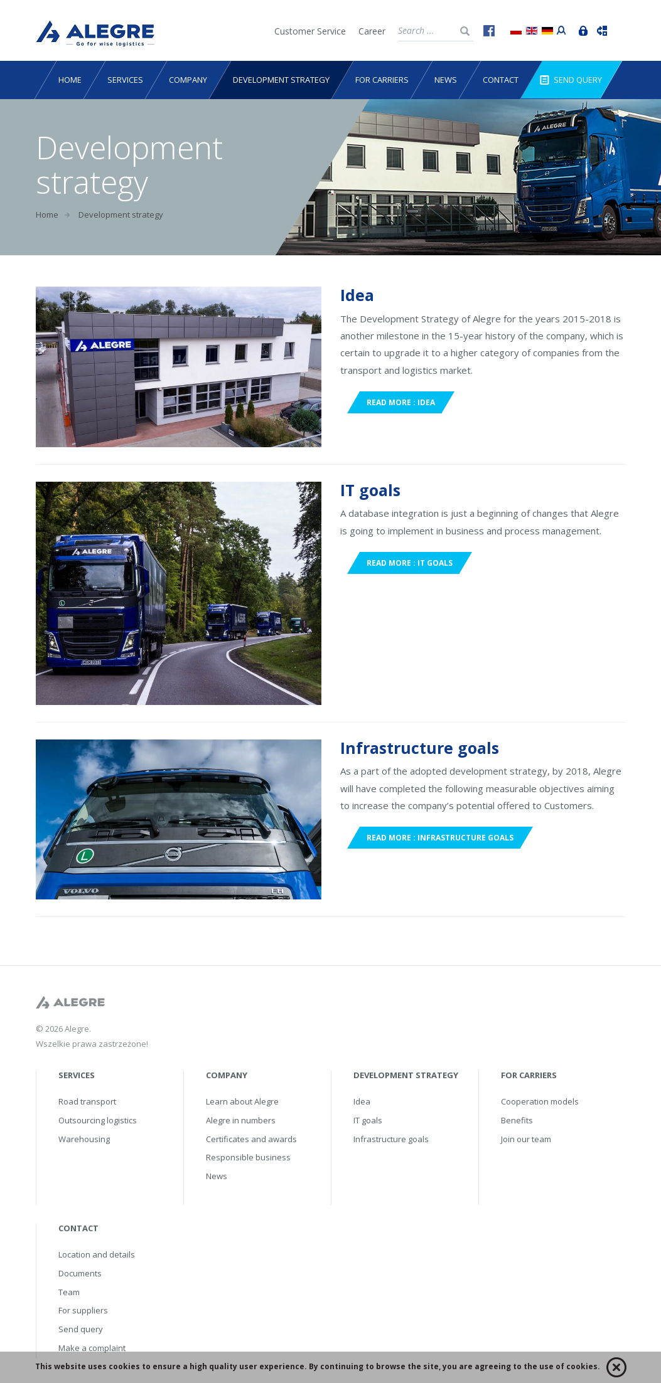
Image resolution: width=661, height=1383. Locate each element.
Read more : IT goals (410, 563)
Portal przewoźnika (559, 28)
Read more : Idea (401, 402)
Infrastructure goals (419, 747)
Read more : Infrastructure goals (440, 837)
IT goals (370, 490)
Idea (357, 294)
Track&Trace (599, 29)
